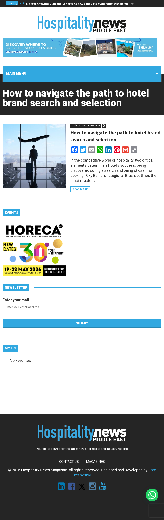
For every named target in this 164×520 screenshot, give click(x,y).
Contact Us (69, 462)
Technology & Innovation (85, 125)
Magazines (95, 462)
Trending (12, 3)
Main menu (16, 73)
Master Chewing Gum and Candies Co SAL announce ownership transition (77, 4)
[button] (152, 495)
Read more (80, 189)
